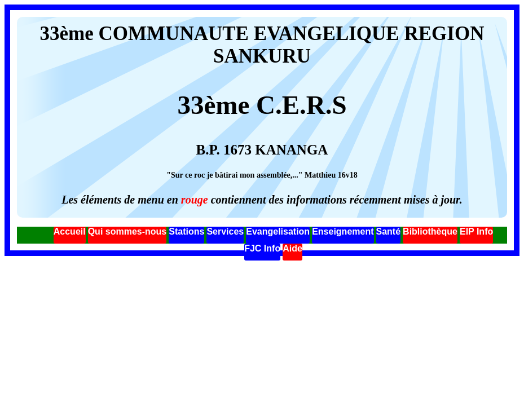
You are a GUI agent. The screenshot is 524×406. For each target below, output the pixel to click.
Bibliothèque (430, 231)
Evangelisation (278, 231)
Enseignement (342, 231)
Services (225, 231)
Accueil (70, 231)
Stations (186, 231)
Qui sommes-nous (127, 231)
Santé (388, 231)
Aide (292, 248)
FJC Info (262, 248)
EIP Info (476, 231)
